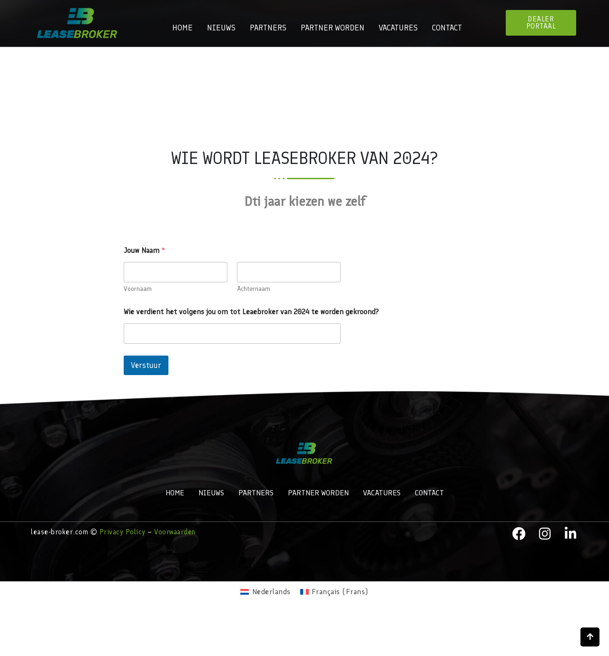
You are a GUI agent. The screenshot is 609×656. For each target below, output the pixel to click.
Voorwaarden (175, 532)
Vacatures (398, 27)
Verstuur (146, 365)
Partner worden (332, 27)
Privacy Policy (122, 532)
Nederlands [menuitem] (271, 591)
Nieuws (221, 27)
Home (182, 27)
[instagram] (545, 534)
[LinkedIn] (571, 534)
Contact (447, 27)
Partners (268, 27)
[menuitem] (265, 591)
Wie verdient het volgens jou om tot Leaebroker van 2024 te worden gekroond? (251, 311)
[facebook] (519, 534)
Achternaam (253, 289)
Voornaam (138, 289)
